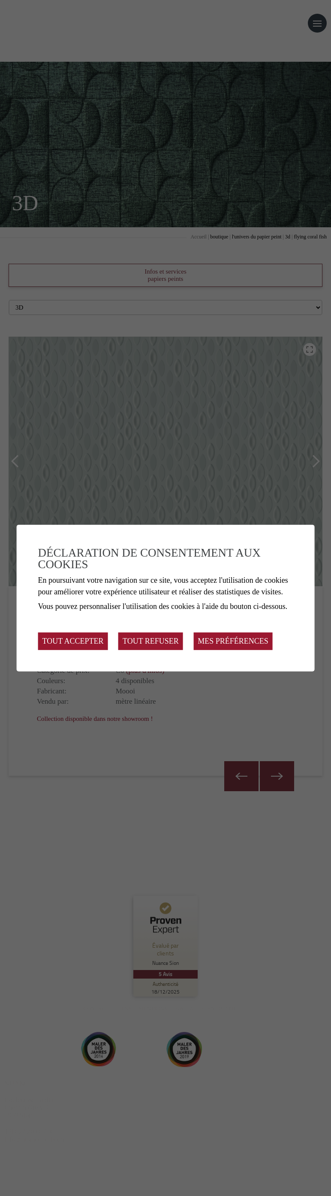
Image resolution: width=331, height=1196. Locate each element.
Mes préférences (233, 641)
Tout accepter (73, 641)
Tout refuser (151, 641)
